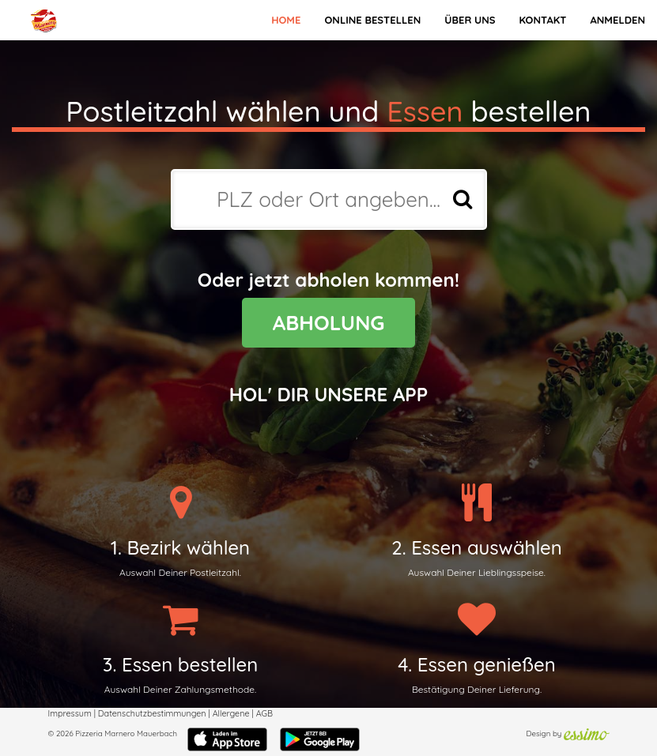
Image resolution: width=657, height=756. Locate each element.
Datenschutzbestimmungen (152, 713)
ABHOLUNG (329, 323)
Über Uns (469, 19)
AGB (264, 713)
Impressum (70, 713)
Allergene (231, 713)
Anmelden (617, 19)
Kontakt (542, 19)
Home (285, 19)
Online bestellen (372, 19)
